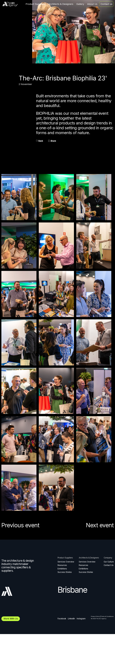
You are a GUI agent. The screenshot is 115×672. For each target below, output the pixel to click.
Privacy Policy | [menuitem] (95, 616)
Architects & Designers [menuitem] (89, 558)
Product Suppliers (35, 4)
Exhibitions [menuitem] (62, 569)
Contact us (106, 4)
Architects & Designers (60, 4)
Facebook (62, 618)
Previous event (20, 525)
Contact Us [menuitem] (109, 565)
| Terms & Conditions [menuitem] (107, 616)
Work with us (10, 618)
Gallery (80, 4)
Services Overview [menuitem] (66, 562)
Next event (100, 525)
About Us (92, 4)
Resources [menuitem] (62, 565)
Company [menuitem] (108, 558)
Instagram (81, 618)
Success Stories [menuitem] (65, 572)
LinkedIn (71, 618)
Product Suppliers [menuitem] (65, 558)
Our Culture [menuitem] (109, 562)
